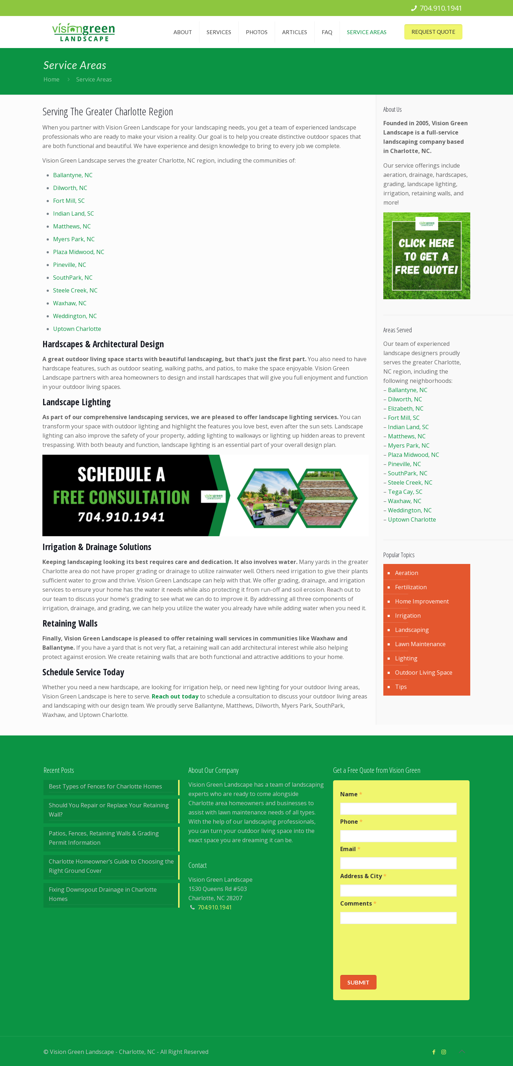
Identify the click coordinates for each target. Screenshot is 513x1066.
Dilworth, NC (70, 188)
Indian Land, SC (73, 213)
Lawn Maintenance (420, 644)
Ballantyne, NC (73, 175)
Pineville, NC (69, 265)
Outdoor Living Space (423, 672)
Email (350, 849)
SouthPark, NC (73, 277)
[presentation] (394, 950)
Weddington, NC (75, 316)
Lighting (406, 658)
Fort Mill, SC (69, 201)
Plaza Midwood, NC (78, 252)
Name (351, 794)
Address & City (363, 876)
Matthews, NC (72, 226)
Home (51, 79)
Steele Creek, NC (75, 290)
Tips (401, 687)
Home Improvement (422, 601)
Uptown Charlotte (77, 329)
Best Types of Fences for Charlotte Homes (105, 786)
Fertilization (411, 587)
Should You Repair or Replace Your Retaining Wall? (109, 809)
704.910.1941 (441, 8)
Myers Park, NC (74, 239)
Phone (351, 821)
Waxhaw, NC (70, 303)
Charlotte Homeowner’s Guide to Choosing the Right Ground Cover (111, 866)
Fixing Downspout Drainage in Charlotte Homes (103, 894)
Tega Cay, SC (405, 492)
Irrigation (408, 615)
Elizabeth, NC (406, 408)
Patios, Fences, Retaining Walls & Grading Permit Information (104, 837)
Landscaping (412, 630)
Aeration (406, 573)
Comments (358, 903)
